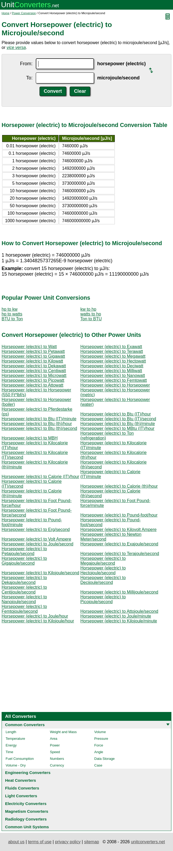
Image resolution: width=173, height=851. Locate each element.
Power (55, 745)
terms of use (40, 842)
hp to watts (12, 314)
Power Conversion (24, 13)
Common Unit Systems (27, 827)
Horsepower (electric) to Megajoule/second (103, 560)
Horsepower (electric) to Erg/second (36, 529)
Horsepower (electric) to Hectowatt (113, 361)
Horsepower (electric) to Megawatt (113, 356)
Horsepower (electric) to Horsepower (115, 385)
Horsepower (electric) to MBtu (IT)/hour (117, 428)
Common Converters (25, 724)
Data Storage (104, 759)
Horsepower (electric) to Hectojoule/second (103, 570)
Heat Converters (20, 780)
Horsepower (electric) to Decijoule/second (103, 580)
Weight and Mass (63, 732)
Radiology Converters (26, 819)
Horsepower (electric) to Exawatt (111, 346)
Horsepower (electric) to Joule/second (37, 544)
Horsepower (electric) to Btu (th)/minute (117, 423)
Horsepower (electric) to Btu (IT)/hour (115, 414)
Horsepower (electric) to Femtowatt (113, 380)
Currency (57, 765)
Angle (98, 752)
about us (16, 842)
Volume (100, 732)
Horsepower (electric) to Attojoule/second (119, 611)
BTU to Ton (12, 319)
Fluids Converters (22, 788)
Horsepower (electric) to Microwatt (34, 375)
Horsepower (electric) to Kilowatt (32, 361)
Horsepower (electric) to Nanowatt (112, 375)
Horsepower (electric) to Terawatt (111, 351)
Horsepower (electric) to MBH (30, 438)
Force (98, 745)
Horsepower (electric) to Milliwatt (111, 370)
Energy (11, 745)
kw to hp (88, 309)
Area (53, 739)
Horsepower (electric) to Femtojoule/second (24, 609)
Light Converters (21, 796)
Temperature (15, 739)
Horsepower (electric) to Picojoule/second (103, 599)
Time (9, 752)
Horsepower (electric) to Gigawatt (33, 356)
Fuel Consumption (20, 759)
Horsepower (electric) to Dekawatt (34, 366)
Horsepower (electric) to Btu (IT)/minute (39, 419)
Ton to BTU (91, 319)
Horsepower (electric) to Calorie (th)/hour (119, 486)
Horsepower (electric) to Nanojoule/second (24, 599)
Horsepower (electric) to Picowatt (33, 380)
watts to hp (90, 314)
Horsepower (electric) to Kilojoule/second (40, 573)
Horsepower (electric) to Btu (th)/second (39, 428)
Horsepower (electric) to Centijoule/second (24, 589)
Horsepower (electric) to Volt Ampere (36, 539)
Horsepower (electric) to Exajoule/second (119, 544)
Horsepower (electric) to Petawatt (33, 351)
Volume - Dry (16, 765)
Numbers (57, 759)
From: (26, 63)
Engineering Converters (27, 772)
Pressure (101, 739)
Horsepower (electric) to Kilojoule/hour (38, 621)
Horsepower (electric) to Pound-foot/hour (119, 515)
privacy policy (68, 842)
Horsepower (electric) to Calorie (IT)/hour (40, 476)
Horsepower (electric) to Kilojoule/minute (118, 621)
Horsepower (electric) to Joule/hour (35, 616)
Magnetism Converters (26, 811)
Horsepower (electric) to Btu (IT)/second (118, 419)
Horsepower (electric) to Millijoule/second (119, 592)
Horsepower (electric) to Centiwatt (34, 370)
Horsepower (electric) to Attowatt (32, 385)
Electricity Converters (25, 803)
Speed (55, 752)
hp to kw (10, 309)
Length (11, 732)
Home (5, 13)
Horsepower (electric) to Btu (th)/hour (37, 423)
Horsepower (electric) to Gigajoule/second (24, 560)
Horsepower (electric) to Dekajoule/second (24, 580)
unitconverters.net (148, 842)
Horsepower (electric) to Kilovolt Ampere (118, 529)
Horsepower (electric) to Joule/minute (115, 616)
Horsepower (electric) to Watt (29, 346)
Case (98, 765)
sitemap (91, 842)
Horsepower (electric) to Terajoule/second (119, 553)
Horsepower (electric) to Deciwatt (111, 366)
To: (29, 77)
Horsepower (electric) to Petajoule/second (24, 551)
